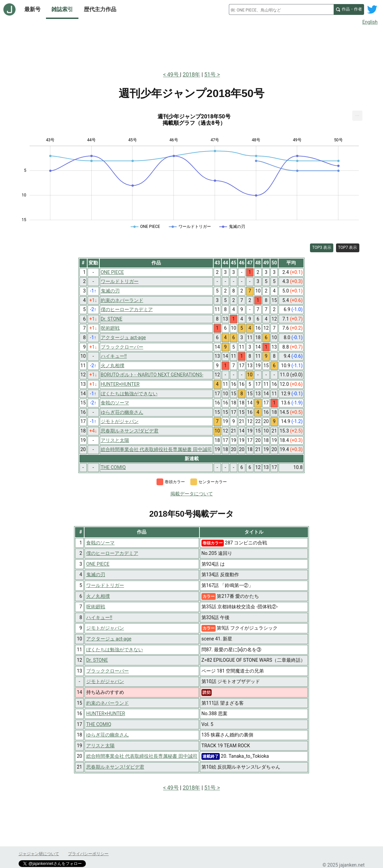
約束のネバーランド (107, 703)
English (370, 22)
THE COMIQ (98, 724)
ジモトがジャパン (105, 628)
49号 (173, 74)
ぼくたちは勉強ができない (114, 649)
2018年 (191, 74)
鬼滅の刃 (95, 574)
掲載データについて (191, 493)
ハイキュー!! (99, 617)
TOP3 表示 (321, 247)
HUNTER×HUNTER (105, 713)
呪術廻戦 (95, 606)
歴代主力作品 (100, 9)
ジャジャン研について (39, 853)
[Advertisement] (191, 47)
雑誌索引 (62, 9)
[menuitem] (357, 116)
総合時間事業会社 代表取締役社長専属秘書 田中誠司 (141, 756)
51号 (210, 74)
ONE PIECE (98, 564)
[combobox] (281, 9)
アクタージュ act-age (108, 638)
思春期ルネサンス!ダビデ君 (115, 767)
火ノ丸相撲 (98, 596)
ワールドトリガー (105, 585)
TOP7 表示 (347, 247)
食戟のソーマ (100, 542)
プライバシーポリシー (88, 853)
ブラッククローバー (107, 671)
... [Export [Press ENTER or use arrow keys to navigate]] (357, 114)
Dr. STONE (97, 660)
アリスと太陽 (100, 745)
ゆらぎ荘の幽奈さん (107, 734)
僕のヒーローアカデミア (112, 553)
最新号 (32, 9)
